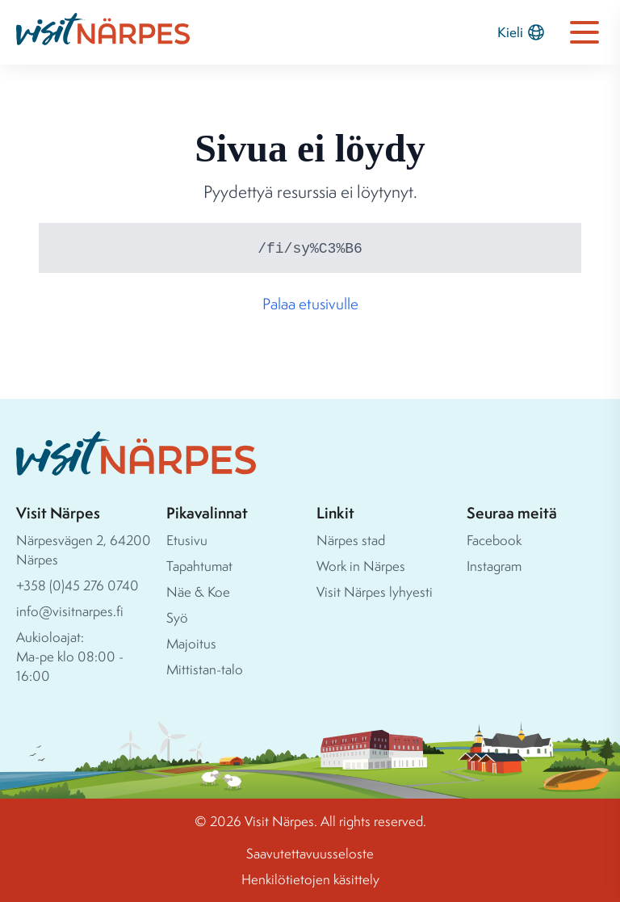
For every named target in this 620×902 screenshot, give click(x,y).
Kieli (521, 32)
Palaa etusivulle (310, 303)
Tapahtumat (199, 565)
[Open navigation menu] (584, 32)
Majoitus (191, 643)
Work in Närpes (360, 565)
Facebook (494, 540)
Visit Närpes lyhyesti (374, 591)
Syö (177, 617)
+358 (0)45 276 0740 (77, 585)
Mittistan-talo (204, 669)
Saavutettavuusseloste (310, 853)
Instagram (494, 565)
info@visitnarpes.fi (70, 611)
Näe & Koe (198, 591)
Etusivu (186, 540)
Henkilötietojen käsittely (310, 879)
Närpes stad (350, 540)
